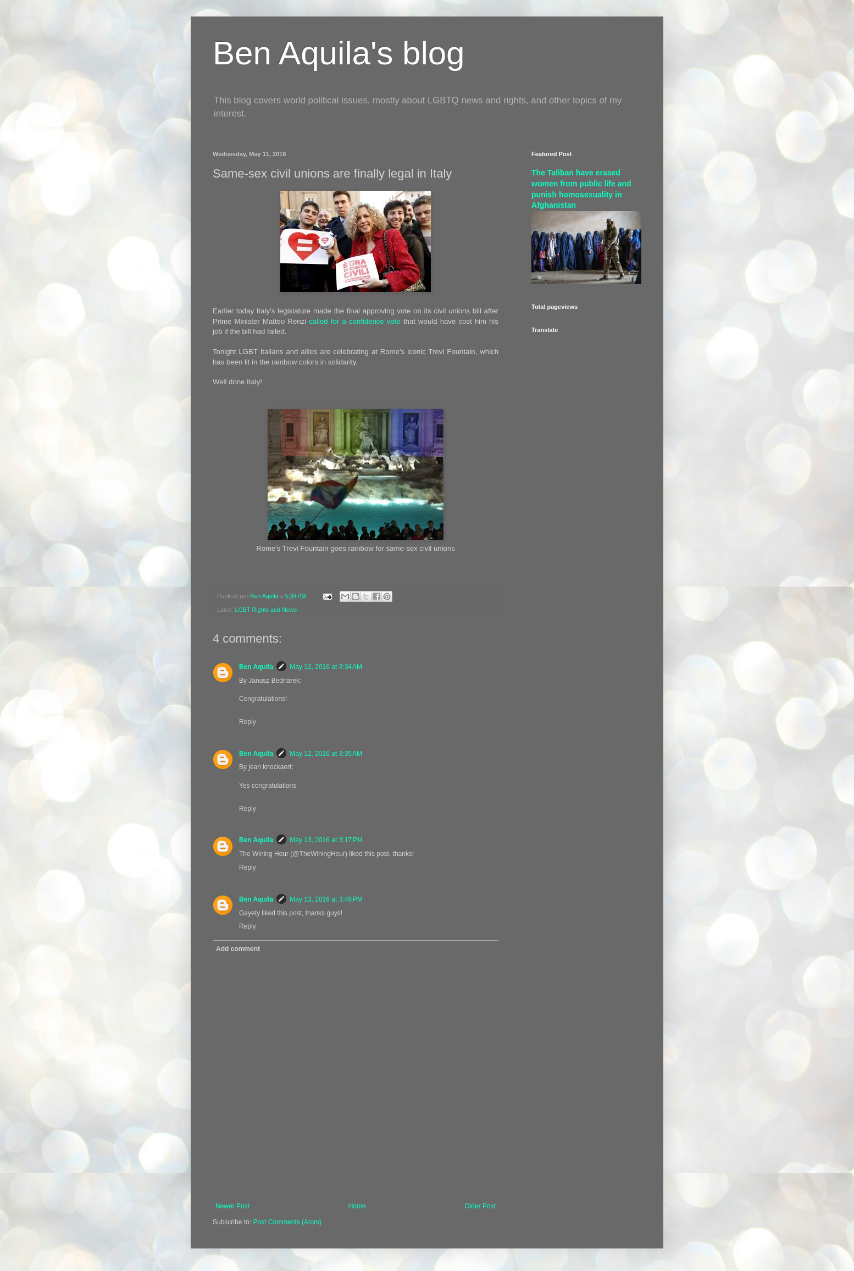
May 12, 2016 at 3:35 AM (326, 754)
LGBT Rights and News (266, 609)
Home (357, 1206)
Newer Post (232, 1206)
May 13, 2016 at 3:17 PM (326, 840)
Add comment (238, 949)
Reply (247, 722)
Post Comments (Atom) (287, 1222)
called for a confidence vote (355, 321)
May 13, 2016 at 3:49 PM (326, 899)
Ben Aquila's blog (338, 53)
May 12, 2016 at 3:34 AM (326, 667)
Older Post (480, 1206)
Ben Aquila (256, 667)
